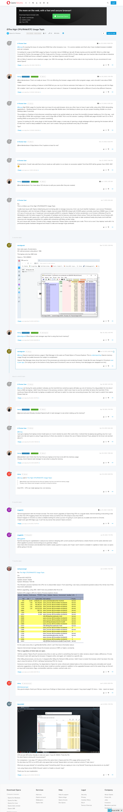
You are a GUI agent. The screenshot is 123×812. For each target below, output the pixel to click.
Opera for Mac (12, 800)
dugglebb (20, 510)
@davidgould (44, 332)
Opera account (41, 797)
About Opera (109, 794)
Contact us (108, 808)
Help (60, 790)
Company (109, 790)
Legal (83, 790)
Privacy (83, 797)
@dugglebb (28, 535)
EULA (83, 802)
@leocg (19, 47)
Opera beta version (14, 806)
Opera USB (11, 808)
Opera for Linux (13, 803)
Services (39, 790)
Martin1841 (20, 704)
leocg (19, 76)
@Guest (42, 76)
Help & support (63, 794)
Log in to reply (111, 33)
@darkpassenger (26, 683)
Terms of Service (86, 805)
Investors (108, 802)
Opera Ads (39, 802)
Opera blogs (63, 797)
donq (19, 474)
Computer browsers (13, 794)
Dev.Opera (62, 802)
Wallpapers (39, 800)
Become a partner (110, 805)
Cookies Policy (86, 800)
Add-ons (39, 794)
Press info (108, 797)
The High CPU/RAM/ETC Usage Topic (39, 478)
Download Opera (62, 16)
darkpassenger (22, 569)
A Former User (22, 43)
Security (84, 794)
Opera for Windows (14, 33)
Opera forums (63, 800)
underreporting (96, 355)
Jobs (106, 800)
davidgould (21, 245)
